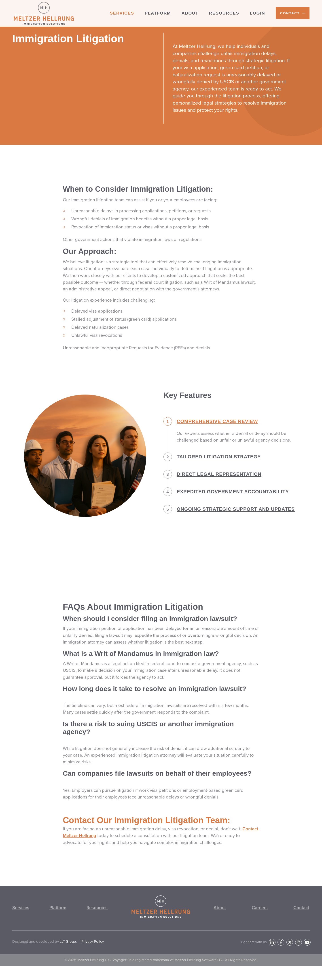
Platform (57, 907)
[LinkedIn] (272, 942)
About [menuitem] (190, 13)
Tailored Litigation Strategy (212, 468)
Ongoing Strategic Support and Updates (229, 520)
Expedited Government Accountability (226, 503)
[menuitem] (292, 13)
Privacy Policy (92, 941)
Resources (97, 907)
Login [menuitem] (257, 13)
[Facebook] (281, 942)
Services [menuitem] (122, 13)
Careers (260, 907)
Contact (301, 907)
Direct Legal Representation (212, 485)
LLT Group (68, 941)
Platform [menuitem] (158, 13)
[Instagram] (298, 942)
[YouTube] (307, 942)
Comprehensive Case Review (210, 433)
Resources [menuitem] (224, 13)
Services (20, 907)
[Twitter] (289, 942)
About (220, 907)
